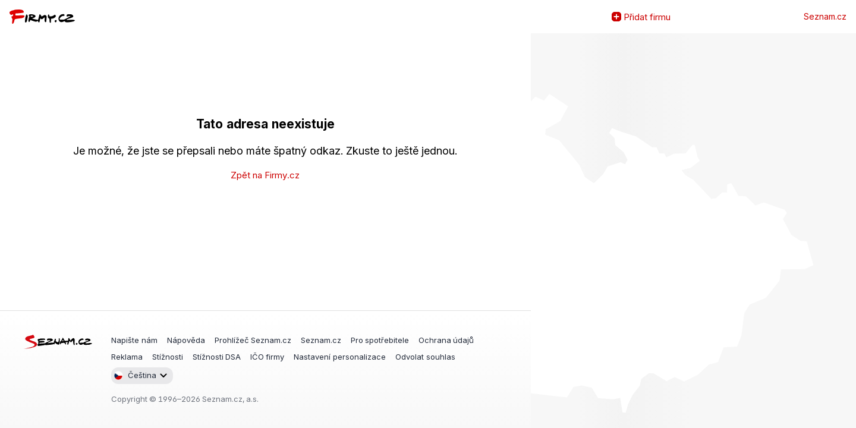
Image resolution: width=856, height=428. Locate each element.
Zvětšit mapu (540, 230)
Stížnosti (167, 356)
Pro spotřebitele (380, 340)
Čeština (135, 375)
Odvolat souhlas (425, 356)
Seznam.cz (825, 16)
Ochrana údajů (446, 340)
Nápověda (186, 340)
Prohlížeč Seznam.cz (253, 340)
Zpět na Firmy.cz (265, 175)
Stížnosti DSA (217, 356)
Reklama (127, 356)
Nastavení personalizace (340, 356)
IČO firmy (267, 356)
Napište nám (134, 340)
